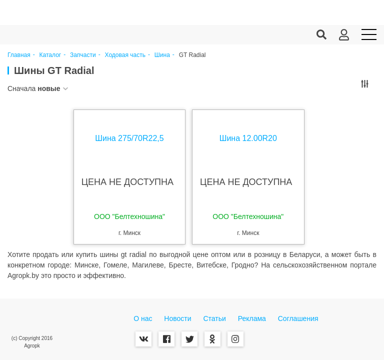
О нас (143, 318)
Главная (19, 55)
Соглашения (298, 318)
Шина (162, 55)
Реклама (252, 318)
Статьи (214, 318)
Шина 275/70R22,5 (130, 138)
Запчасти (83, 55)
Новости (177, 318)
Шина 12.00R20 (247, 138)
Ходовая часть (125, 55)
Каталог (51, 55)
